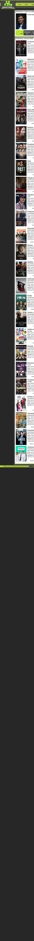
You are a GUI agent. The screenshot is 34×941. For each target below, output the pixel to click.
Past (29, 161)
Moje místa (27, 32)
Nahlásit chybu (6, 466)
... (27, 458)
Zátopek (30, 93)
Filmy (19, 4)
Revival (30, 346)
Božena (30, 127)
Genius (30, 245)
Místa (26, 4)
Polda (29, 296)
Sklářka (30, 262)
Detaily (32, 241)
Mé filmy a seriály (20, 32)
